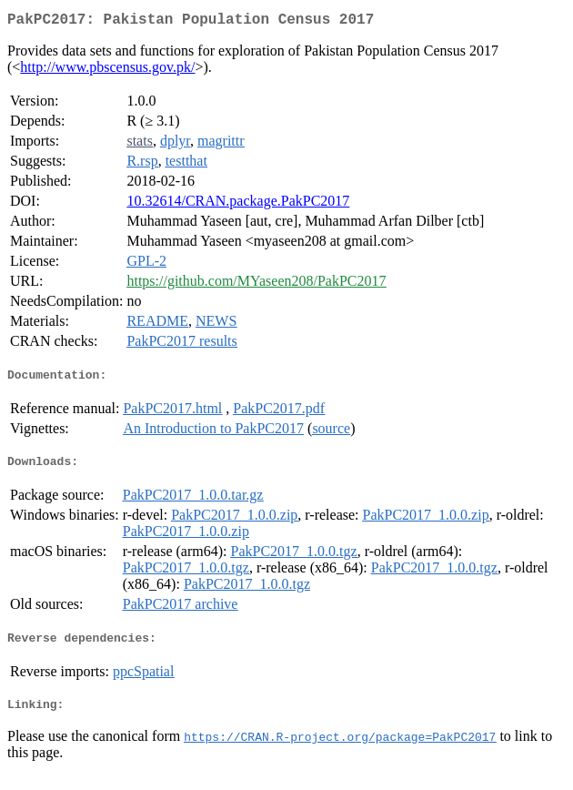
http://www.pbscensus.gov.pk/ (107, 70)
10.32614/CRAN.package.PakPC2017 (237, 204)
